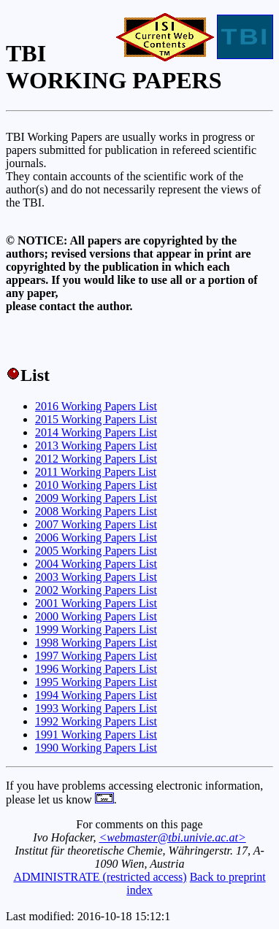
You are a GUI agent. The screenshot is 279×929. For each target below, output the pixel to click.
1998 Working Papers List (96, 642)
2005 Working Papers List (96, 550)
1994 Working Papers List (96, 695)
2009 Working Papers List (96, 498)
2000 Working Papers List (96, 616)
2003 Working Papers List (96, 577)
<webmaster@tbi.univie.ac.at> (172, 837)
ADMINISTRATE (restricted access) (99, 877)
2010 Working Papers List (96, 485)
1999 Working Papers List (96, 629)
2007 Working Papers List (96, 524)
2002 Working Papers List (96, 590)
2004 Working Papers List (96, 564)
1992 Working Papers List (96, 721)
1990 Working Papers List (96, 747)
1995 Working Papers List (96, 682)
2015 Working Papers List (96, 419)
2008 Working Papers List (96, 511)
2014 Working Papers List (96, 432)
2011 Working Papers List (95, 472)
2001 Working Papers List (96, 603)
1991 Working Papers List (96, 734)
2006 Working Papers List (96, 537)
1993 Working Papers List (96, 708)
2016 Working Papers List (96, 406)
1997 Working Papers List (96, 655)
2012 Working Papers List (96, 458)
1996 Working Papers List (96, 669)
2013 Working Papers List (96, 445)
